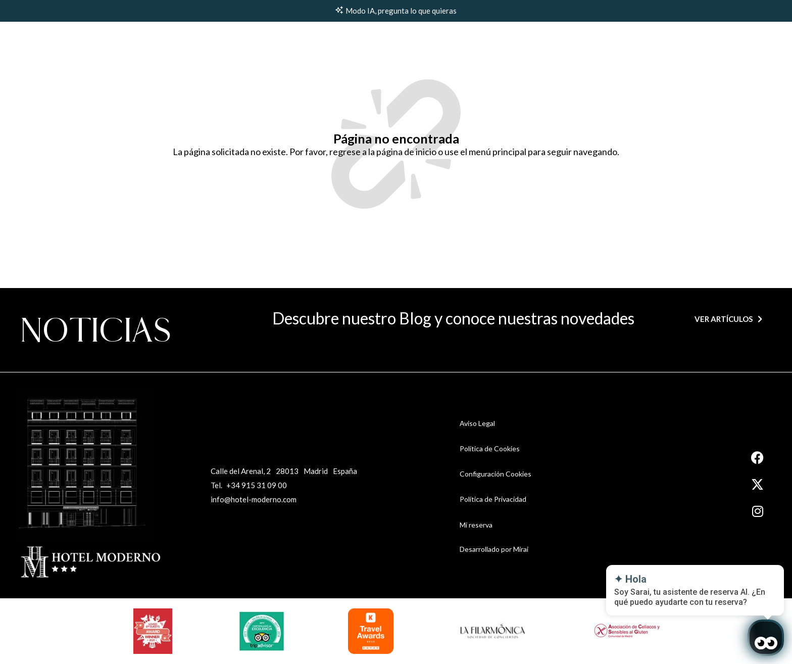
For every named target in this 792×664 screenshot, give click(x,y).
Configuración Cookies (495, 473)
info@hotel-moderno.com (253, 499)
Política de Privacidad (493, 499)
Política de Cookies (490, 448)
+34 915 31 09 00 (256, 485)
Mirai (520, 549)
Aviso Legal (477, 423)
